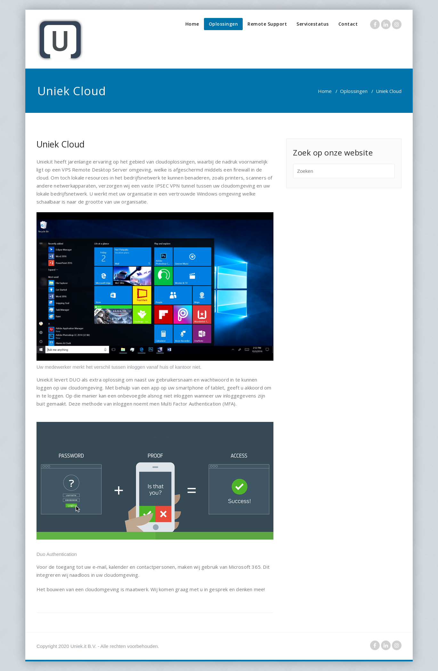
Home (192, 24)
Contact (348, 24)
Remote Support (267, 24)
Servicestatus (312, 24)
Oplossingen (223, 24)
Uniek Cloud (60, 144)
